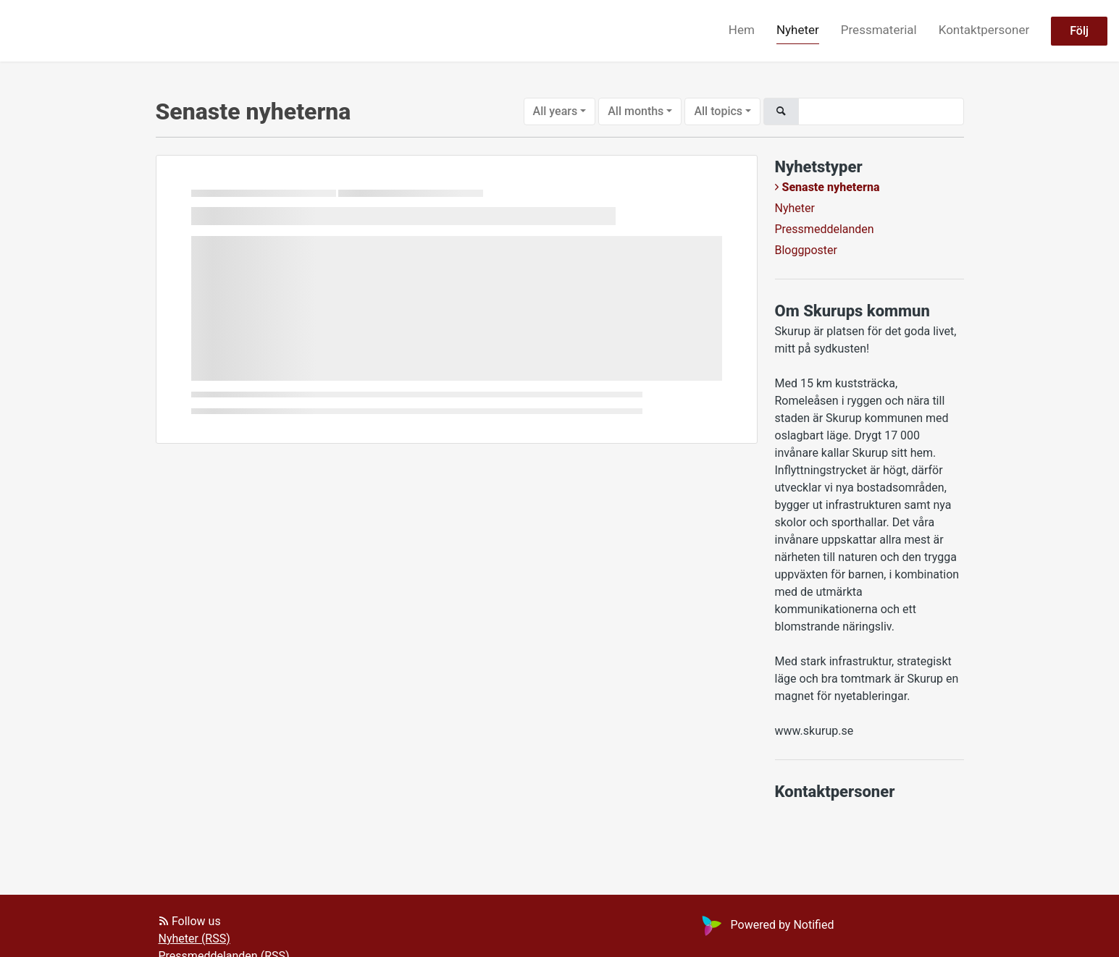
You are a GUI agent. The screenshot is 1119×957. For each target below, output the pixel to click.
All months (635, 111)
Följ (1079, 31)
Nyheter (797, 29)
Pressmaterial (879, 29)
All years (555, 111)
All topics (718, 111)
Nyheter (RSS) (194, 938)
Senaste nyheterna (831, 187)
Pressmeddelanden (824, 229)
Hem (742, 29)
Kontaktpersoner (984, 29)
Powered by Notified (766, 925)
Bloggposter (806, 250)
